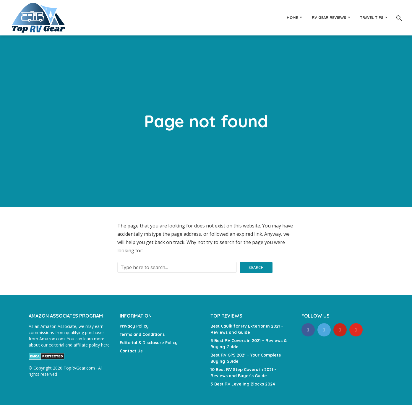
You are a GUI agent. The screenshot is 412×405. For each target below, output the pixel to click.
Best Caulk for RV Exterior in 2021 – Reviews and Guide (246, 329)
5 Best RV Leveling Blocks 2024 (242, 384)
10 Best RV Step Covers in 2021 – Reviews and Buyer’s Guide (243, 372)
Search (256, 267)
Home (292, 17)
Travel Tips (371, 17)
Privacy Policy (134, 326)
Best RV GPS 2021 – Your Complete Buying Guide (245, 358)
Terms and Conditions (142, 334)
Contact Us (131, 351)
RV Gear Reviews (329, 17)
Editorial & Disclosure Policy (149, 342)
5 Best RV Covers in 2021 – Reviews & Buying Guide (248, 343)
